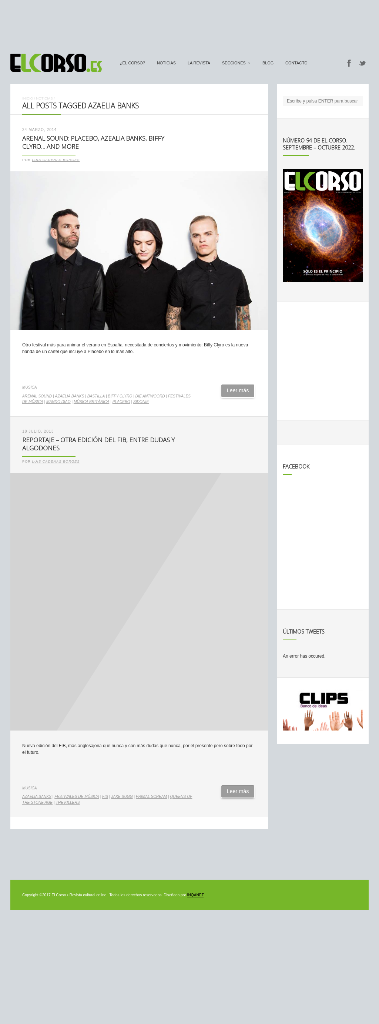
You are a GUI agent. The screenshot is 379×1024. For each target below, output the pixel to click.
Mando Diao (58, 402)
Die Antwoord (150, 396)
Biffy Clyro (120, 396)
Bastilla (96, 396)
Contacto (296, 63)
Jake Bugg (122, 797)
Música (29, 387)
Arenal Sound (37, 396)
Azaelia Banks (69, 396)
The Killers (68, 802)
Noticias (166, 63)
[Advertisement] (189, 23)
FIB (105, 797)
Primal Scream (151, 797)
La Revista (199, 63)
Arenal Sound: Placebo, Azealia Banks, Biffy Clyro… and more (93, 142)
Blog (268, 63)
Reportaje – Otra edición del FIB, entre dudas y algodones (98, 444)
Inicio (27, 98)
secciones (234, 63)
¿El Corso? (132, 63)
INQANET (195, 895)
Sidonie (141, 402)
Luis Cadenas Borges (56, 160)
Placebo (121, 402)
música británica (91, 402)
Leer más (238, 390)
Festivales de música (76, 797)
